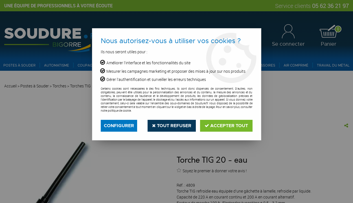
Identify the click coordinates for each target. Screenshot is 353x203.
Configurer (119, 126)
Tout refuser (171, 126)
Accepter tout (226, 126)
